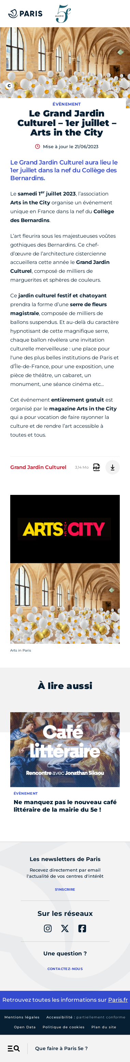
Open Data (25, 1027)
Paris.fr (118, 1000)
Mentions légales (22, 1017)
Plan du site (103, 1027)
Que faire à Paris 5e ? (61, 1048)
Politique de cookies (64, 1027)
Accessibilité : (86, 1017)
